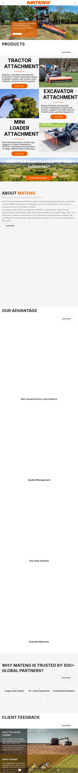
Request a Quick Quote (18, 33)
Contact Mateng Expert (39, 291)
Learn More (67, 52)
